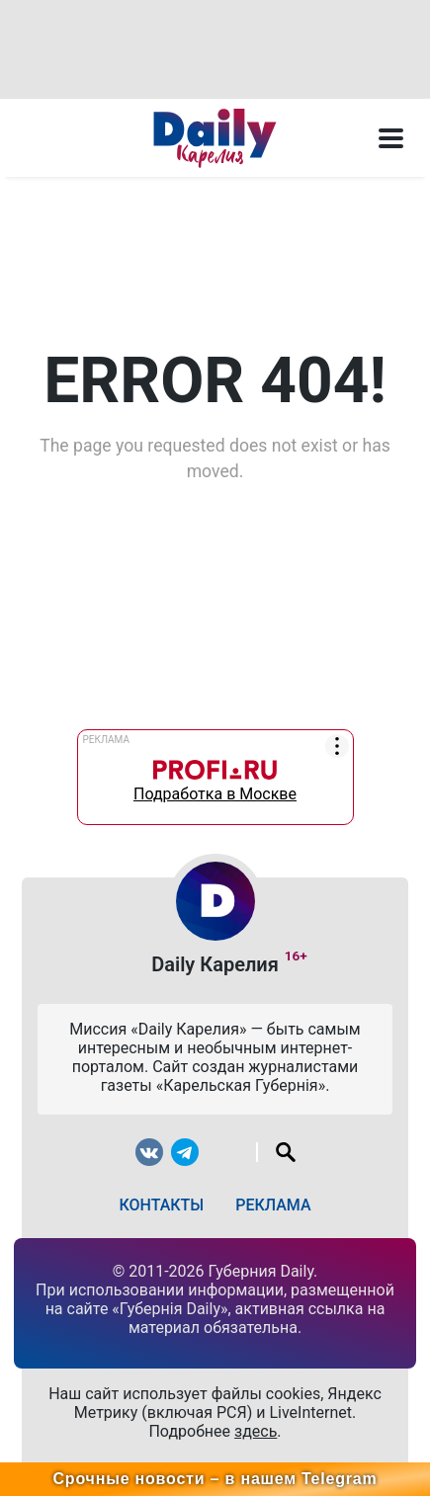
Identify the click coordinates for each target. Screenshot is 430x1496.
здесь (255, 1431)
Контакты (161, 1205)
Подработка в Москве (215, 776)
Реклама (272, 1205)
